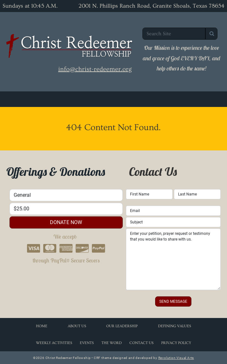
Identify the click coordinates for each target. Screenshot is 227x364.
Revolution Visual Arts (176, 358)
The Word (111, 343)
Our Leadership (122, 326)
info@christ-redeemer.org (95, 69)
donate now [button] (66, 222)
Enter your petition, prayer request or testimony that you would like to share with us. (173, 259)
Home (41, 326)
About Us (77, 326)
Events (87, 343)
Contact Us (141, 343)
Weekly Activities (54, 343)
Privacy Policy (176, 343)
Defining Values (174, 326)
